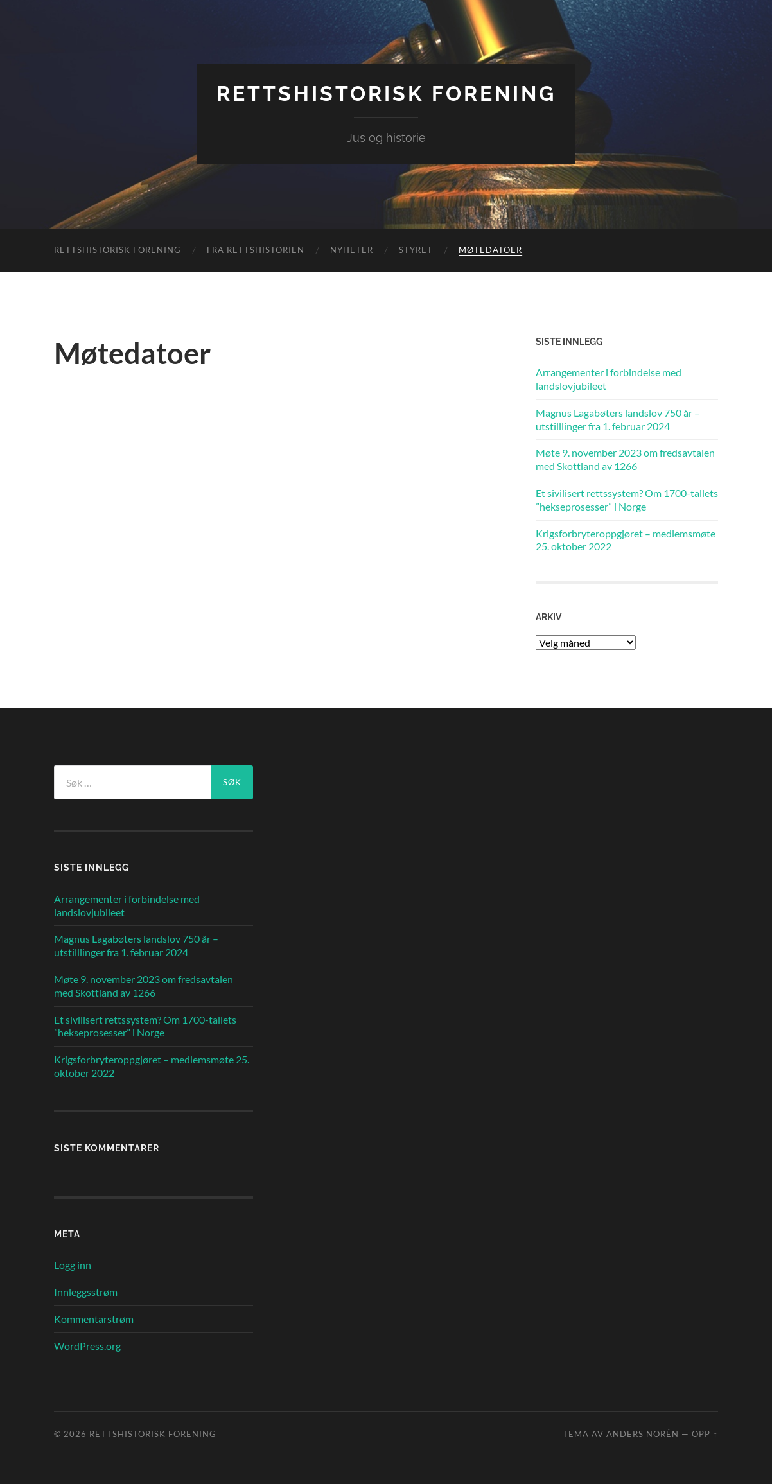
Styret (416, 250)
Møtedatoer (490, 250)
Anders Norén (642, 1434)
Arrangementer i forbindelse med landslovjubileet (608, 379)
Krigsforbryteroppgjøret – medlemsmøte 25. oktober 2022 (625, 540)
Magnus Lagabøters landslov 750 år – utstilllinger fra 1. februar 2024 (618, 419)
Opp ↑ (704, 1434)
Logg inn (72, 1265)
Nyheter (351, 250)
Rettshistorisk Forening (386, 93)
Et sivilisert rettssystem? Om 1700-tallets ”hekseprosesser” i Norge (627, 499)
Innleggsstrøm (86, 1292)
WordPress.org (87, 1346)
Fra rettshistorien (255, 250)
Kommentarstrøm (94, 1319)
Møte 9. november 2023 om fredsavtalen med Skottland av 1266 (625, 459)
